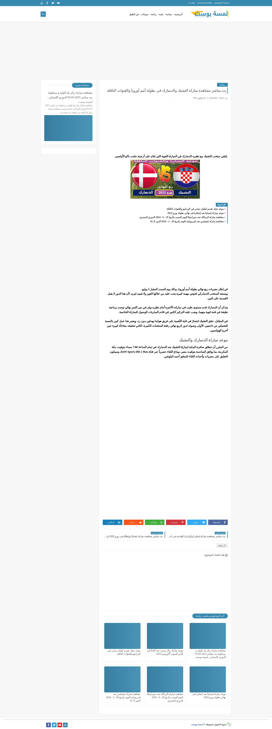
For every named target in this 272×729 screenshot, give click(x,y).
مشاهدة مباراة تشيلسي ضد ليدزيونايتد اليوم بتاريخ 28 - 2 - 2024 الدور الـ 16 (187, 221)
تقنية (161, 14)
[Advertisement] (136, 52)
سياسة (168, 14)
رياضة (154, 14)
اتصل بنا (191, 3)
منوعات (144, 14)
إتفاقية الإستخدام (204, 3)
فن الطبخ (134, 14)
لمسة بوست (197, 724)
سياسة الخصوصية (221, 3)
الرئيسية (178, 14)
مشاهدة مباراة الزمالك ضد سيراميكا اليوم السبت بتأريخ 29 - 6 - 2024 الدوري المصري (181, 217)
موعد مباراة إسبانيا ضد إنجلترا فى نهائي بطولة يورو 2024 (196, 213)
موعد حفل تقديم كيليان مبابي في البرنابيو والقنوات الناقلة (195, 209)
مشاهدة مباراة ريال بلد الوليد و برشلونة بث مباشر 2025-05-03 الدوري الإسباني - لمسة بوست (210, 653)
